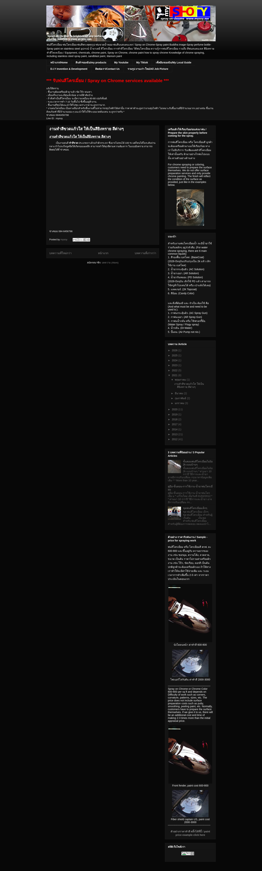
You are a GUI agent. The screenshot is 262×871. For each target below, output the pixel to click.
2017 (175, 424)
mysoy (64, 239)
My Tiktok (142, 62)
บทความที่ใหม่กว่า (60, 253)
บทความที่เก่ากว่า (145, 253)
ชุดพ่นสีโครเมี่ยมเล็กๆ (195, 508)
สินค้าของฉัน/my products (91, 62)
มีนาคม (179, 393)
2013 (175, 434)
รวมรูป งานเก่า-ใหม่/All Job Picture (148, 68)
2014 (175, 429)
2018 (175, 419)
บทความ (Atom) (110, 262)
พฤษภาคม (181, 379)
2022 (175, 370)
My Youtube (121, 62)
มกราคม (180, 403)
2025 (175, 355)
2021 (175, 375)
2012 (175, 439)
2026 (175, 350)
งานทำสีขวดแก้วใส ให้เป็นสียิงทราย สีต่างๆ (86, 129)
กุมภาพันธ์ (181, 398)
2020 (175, 409)
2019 (175, 414)
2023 (175, 365)
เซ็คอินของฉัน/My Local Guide (173, 62)
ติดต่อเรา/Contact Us (107, 68)
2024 (175, 360)
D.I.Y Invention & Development (68, 68)
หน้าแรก (103, 253)
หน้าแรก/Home (59, 62)
